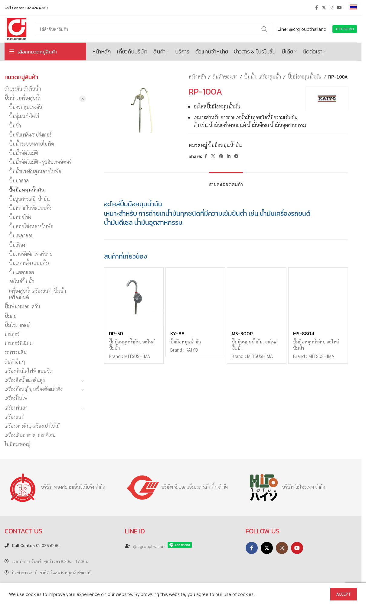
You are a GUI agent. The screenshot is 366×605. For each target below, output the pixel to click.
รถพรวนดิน (16, 352)
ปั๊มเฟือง (17, 245)
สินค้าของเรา (225, 76)
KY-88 (177, 333)
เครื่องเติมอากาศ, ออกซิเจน (30, 435)
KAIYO (192, 350)
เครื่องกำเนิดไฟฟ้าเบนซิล (28, 371)
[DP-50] (133, 297)
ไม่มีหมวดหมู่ (17, 444)
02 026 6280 (36, 545)
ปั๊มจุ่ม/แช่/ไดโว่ (24, 116)
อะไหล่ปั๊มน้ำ (21, 281)
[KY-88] (195, 297)
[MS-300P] (256, 297)
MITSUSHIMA (137, 356)
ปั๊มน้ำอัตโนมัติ (23, 153)
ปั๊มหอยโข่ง (20, 217)
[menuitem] (353, 7)
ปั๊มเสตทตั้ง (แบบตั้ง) (29, 263)
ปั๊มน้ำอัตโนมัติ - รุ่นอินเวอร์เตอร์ (40, 162)
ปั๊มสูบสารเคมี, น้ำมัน (29, 199)
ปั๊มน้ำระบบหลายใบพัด (31, 143)
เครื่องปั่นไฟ (16, 398)
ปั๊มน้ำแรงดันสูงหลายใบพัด (35, 171)
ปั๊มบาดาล (19, 180)
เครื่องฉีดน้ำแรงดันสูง (25, 380)
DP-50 (116, 333)
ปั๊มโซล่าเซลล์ (18, 325)
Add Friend (344, 29)
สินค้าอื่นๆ (15, 362)
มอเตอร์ (12, 334)
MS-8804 (303, 333)
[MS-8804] (318, 297)
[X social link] (324, 7)
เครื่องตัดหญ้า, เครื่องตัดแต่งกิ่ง (33, 389)
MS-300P (242, 333)
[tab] (226, 181)
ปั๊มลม (11, 316)
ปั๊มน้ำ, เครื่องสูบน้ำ (23, 98)
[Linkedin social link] (228, 156)
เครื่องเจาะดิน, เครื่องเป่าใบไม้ (32, 426)
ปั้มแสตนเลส (21, 272)
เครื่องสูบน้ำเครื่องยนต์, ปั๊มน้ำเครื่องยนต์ (37, 294)
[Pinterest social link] (221, 156)
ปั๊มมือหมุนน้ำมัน (26, 189)
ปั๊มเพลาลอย (21, 235)
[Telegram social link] (236, 156)
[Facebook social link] (316, 7)
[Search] (153, 29)
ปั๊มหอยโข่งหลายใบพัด (31, 226)
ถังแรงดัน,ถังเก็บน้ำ (23, 88)
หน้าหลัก (197, 76)
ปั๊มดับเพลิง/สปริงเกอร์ (30, 134)
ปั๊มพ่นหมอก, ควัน (22, 306)
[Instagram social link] (331, 7)
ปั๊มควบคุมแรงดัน (25, 107)
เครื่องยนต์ (15, 417)
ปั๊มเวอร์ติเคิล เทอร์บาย (30, 254)
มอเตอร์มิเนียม (19, 343)
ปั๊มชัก (15, 125)
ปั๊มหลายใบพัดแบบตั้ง (30, 208)
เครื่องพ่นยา (16, 407)
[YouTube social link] (339, 7)
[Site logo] (17, 28)
